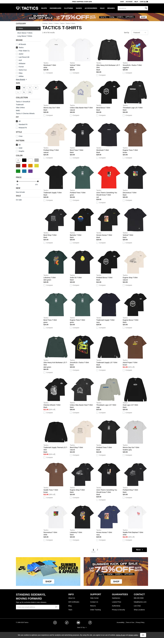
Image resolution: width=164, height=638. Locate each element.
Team (70, 610)
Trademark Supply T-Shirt (56, 180)
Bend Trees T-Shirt (82, 138)
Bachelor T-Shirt (82, 223)
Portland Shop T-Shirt (56, 138)
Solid (20, 148)
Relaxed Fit (21, 128)
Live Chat (137, 606)
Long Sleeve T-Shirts (24, 36)
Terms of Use (130, 622)
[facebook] (90, 623)
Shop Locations (139, 610)
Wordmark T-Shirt (56, 53)
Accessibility (120, 622)
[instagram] (55, 623)
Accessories (91, 8)
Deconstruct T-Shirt (135, 180)
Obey (20, 73)
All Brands (22, 44)
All (18, 121)
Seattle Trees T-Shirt (56, 478)
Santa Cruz (23, 70)
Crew (19, 136)
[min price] (19, 185)
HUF (20, 60)
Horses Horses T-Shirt (109, 223)
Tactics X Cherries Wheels (25, 113)
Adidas (21, 76)
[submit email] (56, 606)
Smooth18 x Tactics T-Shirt (135, 53)
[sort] (140, 32)
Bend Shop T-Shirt (56, 223)
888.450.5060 (139, 598)
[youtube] (78, 623)
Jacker (21, 54)
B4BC (18, 110)
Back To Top (82, 627)
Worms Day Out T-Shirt (56, 95)
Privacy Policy (140, 622)
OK (143, 635)
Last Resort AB (24, 57)
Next (139, 550)
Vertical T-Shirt (82, 53)
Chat (122, 2)
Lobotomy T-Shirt (56, 265)
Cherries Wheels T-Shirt (56, 393)
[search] (133, 8)
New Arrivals (20, 192)
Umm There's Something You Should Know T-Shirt (109, 181)
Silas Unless (20, 107)
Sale (102, 8)
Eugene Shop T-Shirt (135, 265)
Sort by (126, 32)
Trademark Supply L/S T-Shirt (109, 350)
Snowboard (55, 8)
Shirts (50, 23)
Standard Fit (21, 124)
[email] (37, 607)
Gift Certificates (73, 602)
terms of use (120, 635)
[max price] (38, 185)
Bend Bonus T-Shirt (109, 95)
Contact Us (94, 602)
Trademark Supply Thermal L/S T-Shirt (56, 436)
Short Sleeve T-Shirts (24, 33)
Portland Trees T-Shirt (82, 180)
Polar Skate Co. (24, 51)
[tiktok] (66, 623)
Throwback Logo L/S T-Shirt (135, 95)
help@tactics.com (140, 602)
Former (21, 67)
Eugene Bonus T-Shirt (135, 308)
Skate (44, 8)
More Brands (21, 79)
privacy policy (133, 635)
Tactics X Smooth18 (23, 102)
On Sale (19, 200)
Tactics (27, 8)
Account (129, 2)
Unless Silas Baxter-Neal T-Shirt (82, 95)
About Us (71, 598)
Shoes (79, 8)
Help (136, 2)
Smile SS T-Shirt (82, 265)
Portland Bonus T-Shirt (109, 265)
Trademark (20, 104)
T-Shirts (28, 28)
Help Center (94, 598)
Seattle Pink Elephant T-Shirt (135, 520)
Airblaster (22, 63)
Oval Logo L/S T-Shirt (135, 393)
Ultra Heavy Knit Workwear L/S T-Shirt (109, 54)
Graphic (21, 151)
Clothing (68, 8)
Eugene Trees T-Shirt (135, 138)
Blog (70, 606)
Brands (111, 8)
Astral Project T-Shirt (135, 350)
